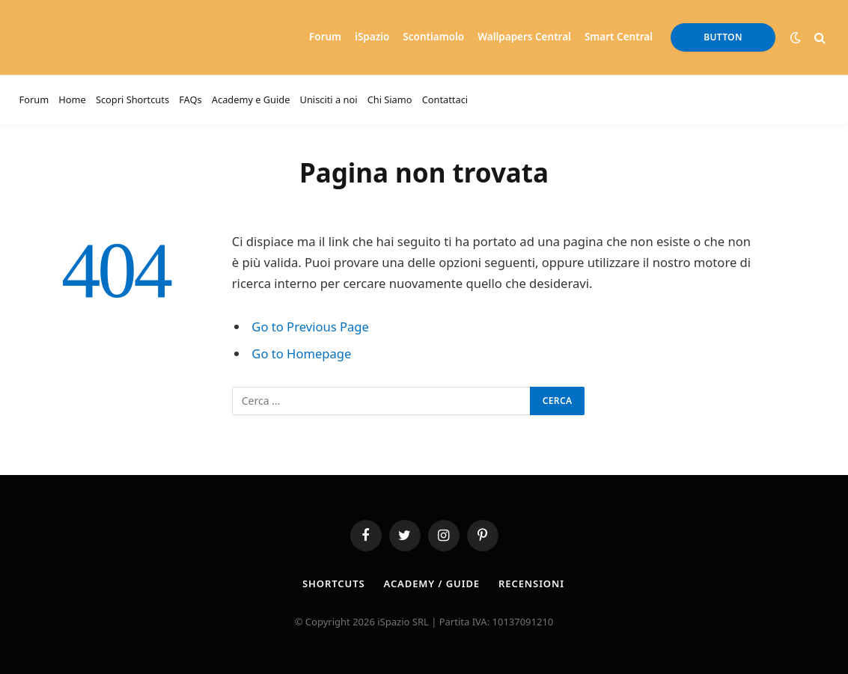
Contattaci (445, 99)
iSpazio (372, 36)
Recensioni (531, 583)
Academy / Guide (432, 583)
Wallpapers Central (524, 36)
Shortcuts (333, 583)
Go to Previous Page (310, 326)
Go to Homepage (301, 353)
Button (723, 37)
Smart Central (619, 36)
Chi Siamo (389, 99)
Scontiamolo (433, 36)
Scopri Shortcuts (132, 99)
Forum (325, 36)
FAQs (190, 99)
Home (71, 99)
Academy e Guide (251, 99)
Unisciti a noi (329, 99)
